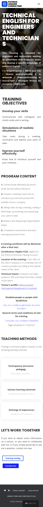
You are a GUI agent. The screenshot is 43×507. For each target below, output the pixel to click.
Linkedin (9, 490)
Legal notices (33, 490)
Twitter (5, 490)
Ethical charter (19, 490)
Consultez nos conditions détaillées (21, 320)
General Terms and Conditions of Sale (21, 496)
